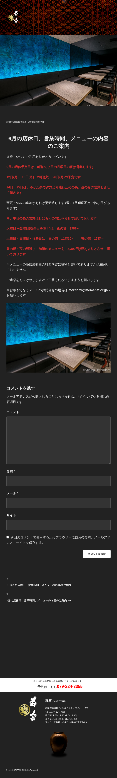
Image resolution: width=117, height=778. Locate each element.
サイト (11, 515)
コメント (12, 412)
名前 (10, 471)
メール (12, 493)
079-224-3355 (70, 686)
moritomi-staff (36, 122)
